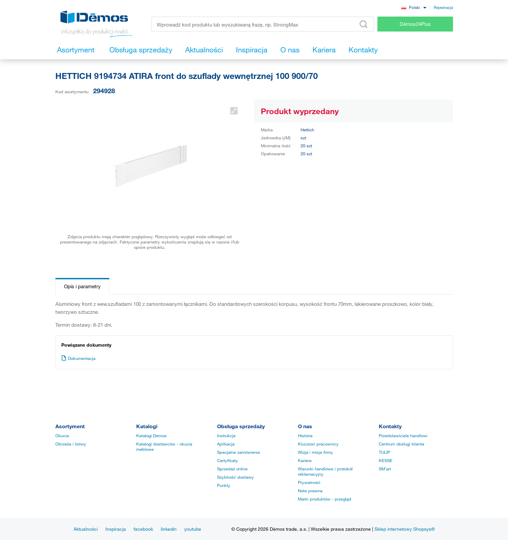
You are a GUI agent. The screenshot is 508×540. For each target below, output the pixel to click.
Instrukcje (226, 435)
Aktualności (86, 529)
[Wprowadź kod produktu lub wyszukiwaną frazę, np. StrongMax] (263, 24)
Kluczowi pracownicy (318, 443)
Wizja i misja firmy (315, 452)
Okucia (62, 435)
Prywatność (309, 482)
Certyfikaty (227, 460)
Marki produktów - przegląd (324, 499)
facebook (143, 529)
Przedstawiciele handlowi (403, 435)
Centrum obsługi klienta (401, 443)
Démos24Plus (415, 24)
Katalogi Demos (151, 435)
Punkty (223, 485)
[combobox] (414, 7)
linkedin (169, 529)
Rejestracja (443, 7)
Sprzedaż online (232, 468)
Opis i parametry (82, 286)
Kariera (304, 460)
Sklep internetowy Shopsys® (404, 529)
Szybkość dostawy (235, 477)
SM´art (385, 468)
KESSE (385, 460)
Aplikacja (226, 443)
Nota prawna (310, 490)
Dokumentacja (78, 358)
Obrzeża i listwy (70, 443)
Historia (305, 435)
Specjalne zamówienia (238, 452)
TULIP (384, 452)
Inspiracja (115, 529)
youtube (192, 529)
